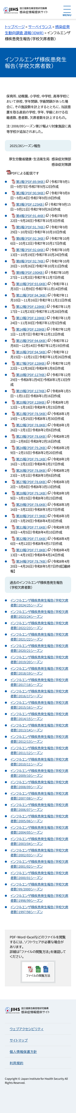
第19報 (31, 390)
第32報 (31, 538)
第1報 (30, 181)
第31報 (31, 527)
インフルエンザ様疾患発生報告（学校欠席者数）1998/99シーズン (39, 898)
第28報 (31, 493)
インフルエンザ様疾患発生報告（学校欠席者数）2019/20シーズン (39, 659)
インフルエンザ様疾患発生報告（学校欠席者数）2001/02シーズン (39, 864)
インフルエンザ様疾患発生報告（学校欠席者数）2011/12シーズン (39, 750)
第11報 (31, 295)
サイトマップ (19, 1040)
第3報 (30, 204)
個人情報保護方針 (23, 1051)
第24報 (31, 447)
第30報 (31, 515)
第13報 (31, 317)
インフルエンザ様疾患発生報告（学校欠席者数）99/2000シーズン (39, 886)
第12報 (31, 306)
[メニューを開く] (67, 11)
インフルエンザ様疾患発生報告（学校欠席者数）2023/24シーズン (39, 614)
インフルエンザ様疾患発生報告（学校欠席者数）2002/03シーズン (39, 852)
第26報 (31, 470)
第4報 (30, 215)
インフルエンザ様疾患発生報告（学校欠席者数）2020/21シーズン (39, 648)
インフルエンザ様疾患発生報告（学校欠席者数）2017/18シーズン (39, 682)
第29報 (31, 504)
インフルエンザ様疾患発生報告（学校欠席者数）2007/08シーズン (39, 796)
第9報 (30, 272)
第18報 (31, 374)
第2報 (30, 192)
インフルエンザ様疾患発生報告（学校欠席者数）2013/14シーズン (39, 727)
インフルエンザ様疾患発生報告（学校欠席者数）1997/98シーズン (39, 909)
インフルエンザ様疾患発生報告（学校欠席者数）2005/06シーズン (39, 818)
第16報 (31, 351)
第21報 (31, 413)
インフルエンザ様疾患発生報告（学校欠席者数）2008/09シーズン (39, 784)
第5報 (30, 227)
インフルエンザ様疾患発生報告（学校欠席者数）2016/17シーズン (39, 693)
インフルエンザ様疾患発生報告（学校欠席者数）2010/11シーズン (39, 762)
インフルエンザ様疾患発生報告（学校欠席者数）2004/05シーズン (39, 830)
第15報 (31, 340)
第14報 (31, 329)
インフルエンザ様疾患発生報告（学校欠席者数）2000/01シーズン (39, 875)
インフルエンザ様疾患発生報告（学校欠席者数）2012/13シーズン (39, 739)
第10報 (31, 283)
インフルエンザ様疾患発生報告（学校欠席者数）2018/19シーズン (39, 671)
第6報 (30, 238)
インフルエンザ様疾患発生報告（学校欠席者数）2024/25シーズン (39, 603)
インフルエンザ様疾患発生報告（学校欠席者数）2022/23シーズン (39, 625)
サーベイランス (40, 26)
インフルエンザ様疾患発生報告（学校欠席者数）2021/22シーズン (39, 637)
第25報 (31, 459)
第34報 (31, 561)
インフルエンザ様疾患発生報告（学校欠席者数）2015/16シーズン (39, 705)
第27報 (31, 481)
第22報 (31, 425)
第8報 (30, 261)
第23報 (31, 436)
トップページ (15, 26)
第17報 (31, 363)
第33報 (31, 549)
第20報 (31, 402)
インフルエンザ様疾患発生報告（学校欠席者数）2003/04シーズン (39, 841)
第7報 (30, 249)
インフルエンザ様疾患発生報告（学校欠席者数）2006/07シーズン (39, 807)
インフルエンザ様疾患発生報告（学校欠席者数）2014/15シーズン (39, 716)
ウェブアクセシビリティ (27, 1028)
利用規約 (16, 1062)
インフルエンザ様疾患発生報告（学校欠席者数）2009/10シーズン (39, 773)
